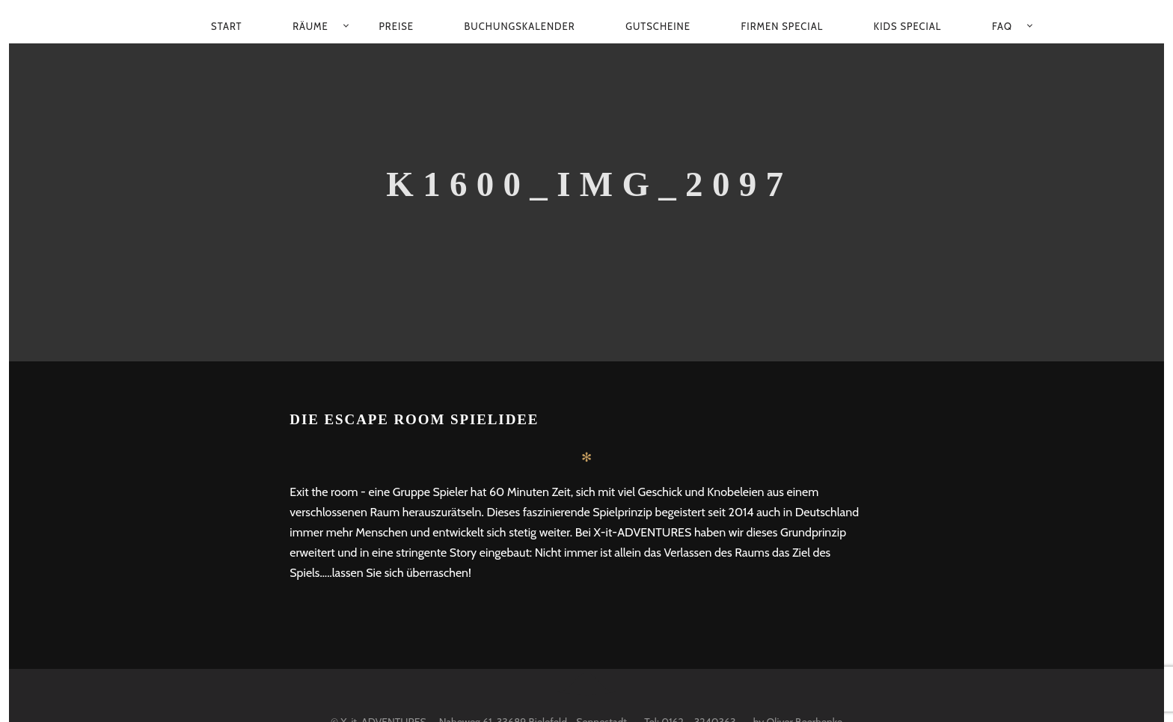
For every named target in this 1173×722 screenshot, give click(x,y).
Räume (310, 26)
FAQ (1002, 26)
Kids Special (908, 26)
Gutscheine (657, 26)
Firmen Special (782, 26)
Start (226, 26)
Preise (396, 26)
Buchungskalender (520, 26)
